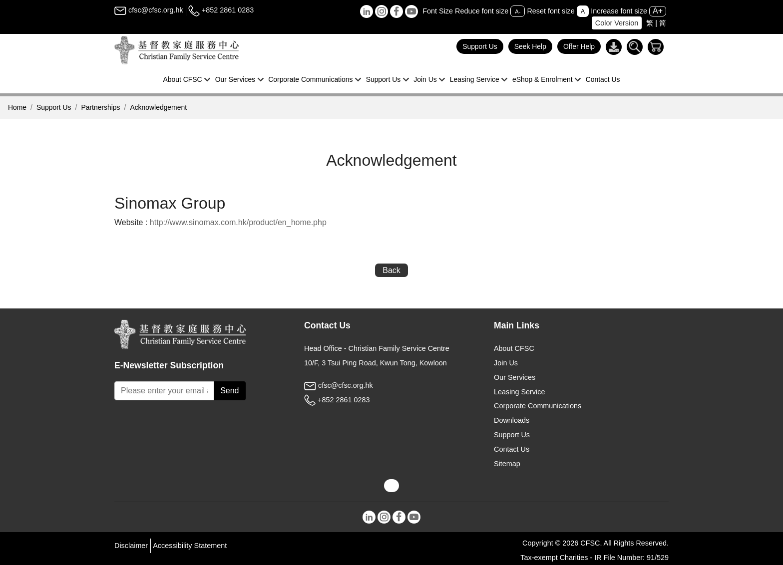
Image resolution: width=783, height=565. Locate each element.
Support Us (479, 46)
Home (17, 107)
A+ (658, 10)
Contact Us (603, 79)
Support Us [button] (383, 79)
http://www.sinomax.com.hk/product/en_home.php (238, 222)
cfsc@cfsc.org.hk (148, 10)
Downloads (511, 420)
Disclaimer (131, 546)
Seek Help (530, 46)
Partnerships (100, 107)
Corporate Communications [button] (310, 79)
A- (517, 11)
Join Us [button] (424, 79)
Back (391, 270)
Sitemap (507, 464)
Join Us (506, 363)
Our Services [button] (235, 79)
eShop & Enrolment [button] (542, 79)
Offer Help (579, 46)
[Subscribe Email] (164, 390)
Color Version (616, 23)
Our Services (514, 377)
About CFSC (514, 348)
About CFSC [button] (182, 79)
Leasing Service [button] (474, 79)
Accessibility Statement (190, 546)
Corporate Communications (537, 406)
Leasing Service (519, 392)
